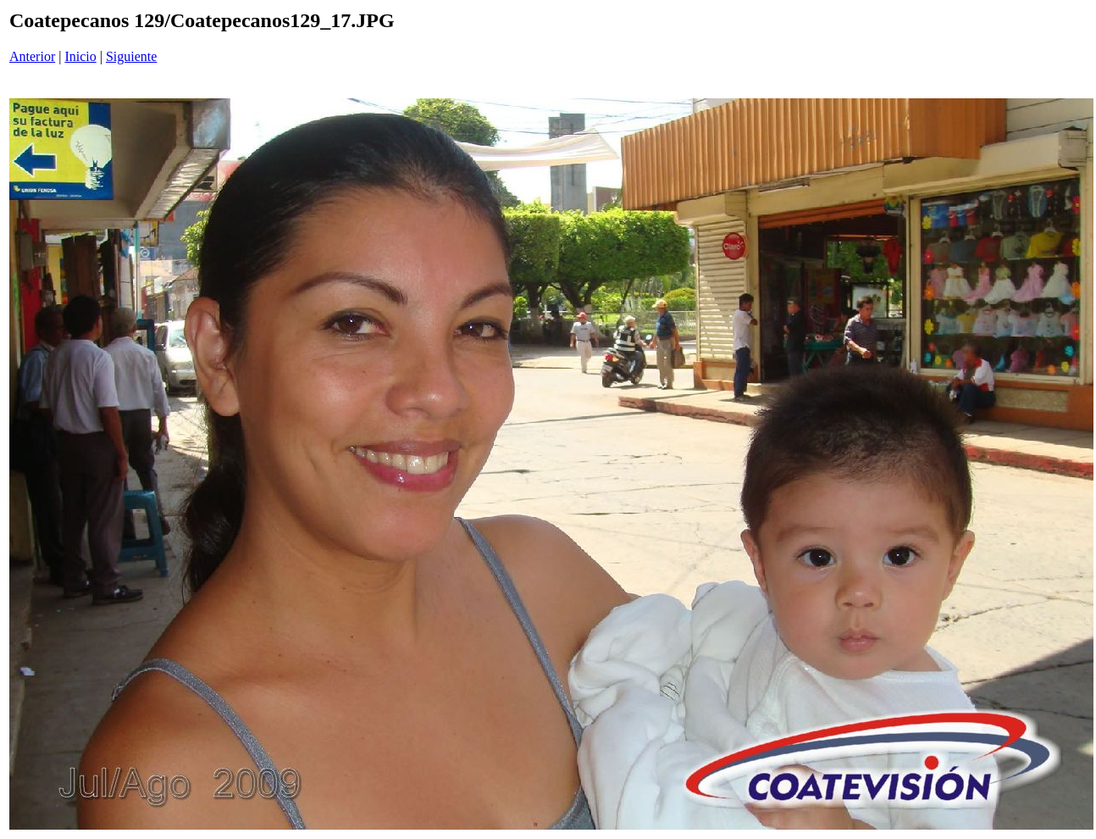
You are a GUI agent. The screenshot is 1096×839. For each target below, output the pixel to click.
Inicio (80, 56)
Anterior (32, 56)
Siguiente (131, 56)
